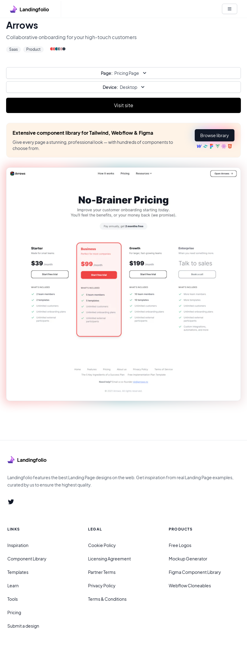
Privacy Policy (102, 585)
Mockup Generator (188, 558)
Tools (12, 599)
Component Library (26, 558)
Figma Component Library (195, 572)
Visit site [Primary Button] (123, 105)
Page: (106, 73)
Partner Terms (102, 572)
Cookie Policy (102, 545)
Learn (13, 585)
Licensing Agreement (109, 558)
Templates (17, 572)
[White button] (229, 9)
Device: (110, 87)
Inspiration (17, 545)
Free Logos (180, 545)
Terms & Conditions (107, 599)
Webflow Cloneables (190, 585)
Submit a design (23, 626)
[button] (214, 135)
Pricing (14, 612)
